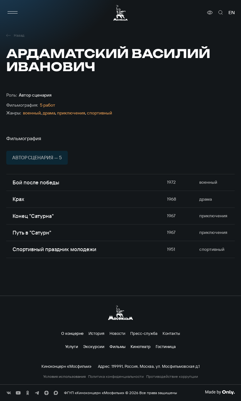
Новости (117, 333)
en (231, 12)
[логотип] (120, 12)
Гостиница (166, 346)
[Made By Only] (220, 392)
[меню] (12, 12)
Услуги (71, 346)
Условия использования (64, 376)
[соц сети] (8, 392)
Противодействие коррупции (172, 376)
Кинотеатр (141, 346)
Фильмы (118, 346)
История (96, 333)
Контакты (171, 333)
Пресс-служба (144, 333)
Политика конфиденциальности (116, 376)
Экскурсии (93, 346)
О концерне (72, 333)
